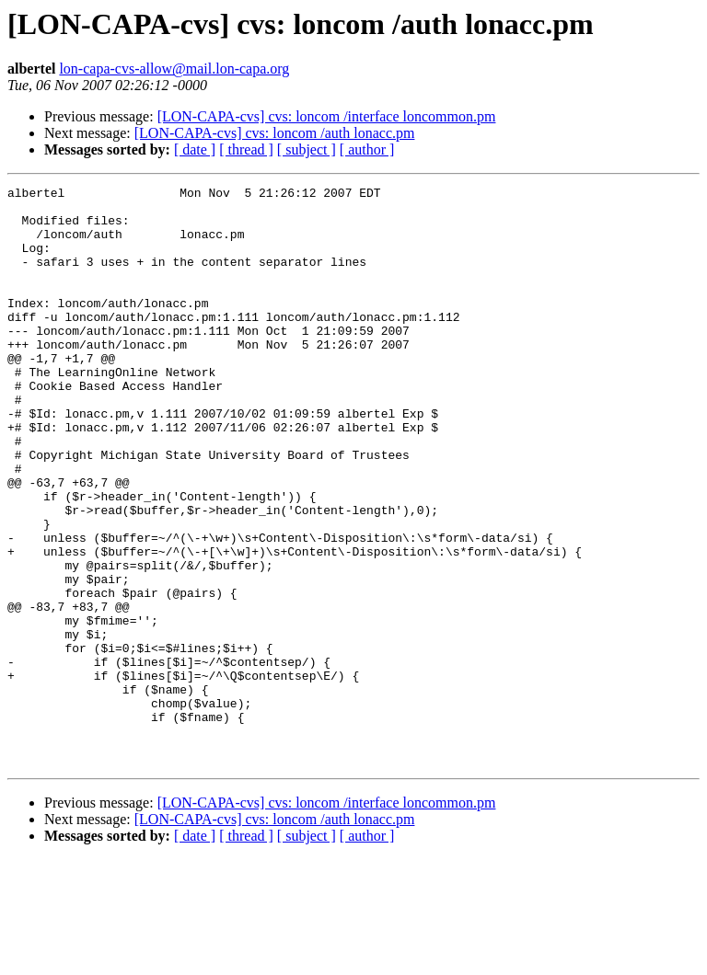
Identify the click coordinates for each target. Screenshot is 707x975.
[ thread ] (246, 149)
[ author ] (367, 149)
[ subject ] (306, 149)
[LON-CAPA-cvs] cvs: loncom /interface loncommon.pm (326, 116)
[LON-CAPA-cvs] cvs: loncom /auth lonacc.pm (274, 133)
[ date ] (194, 149)
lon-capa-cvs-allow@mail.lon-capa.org (174, 68)
